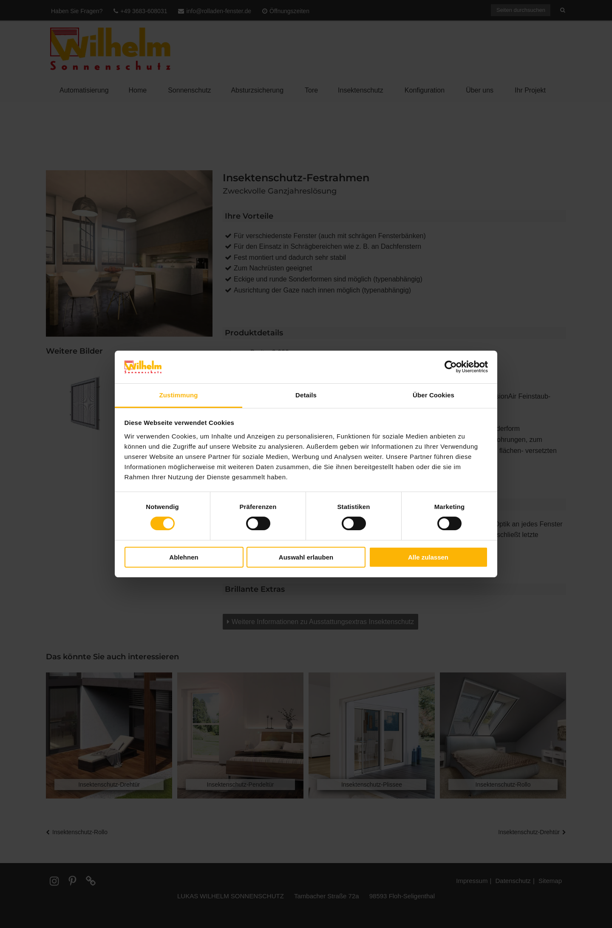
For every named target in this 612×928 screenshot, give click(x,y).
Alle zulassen (428, 557)
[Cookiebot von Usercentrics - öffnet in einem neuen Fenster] (451, 366)
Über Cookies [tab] (433, 395)
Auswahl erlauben (306, 557)
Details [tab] (306, 395)
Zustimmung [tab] (178, 395)
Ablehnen (183, 557)
